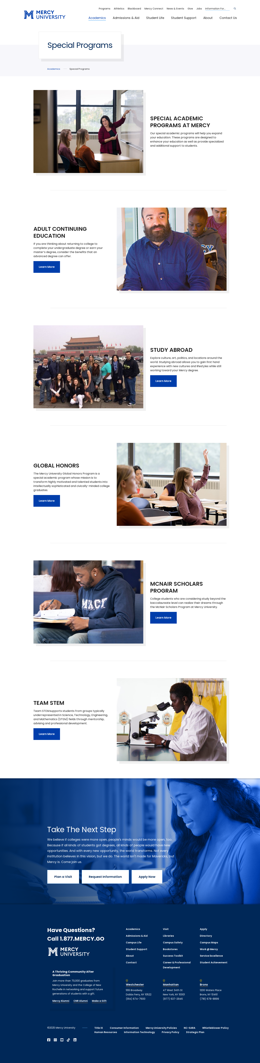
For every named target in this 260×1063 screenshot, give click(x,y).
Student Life (155, 18)
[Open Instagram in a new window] (55, 1040)
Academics (97, 18)
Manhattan (171, 984)
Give (190, 8)
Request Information (105, 877)
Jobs (199, 8)
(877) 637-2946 (173, 999)
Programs (104, 8)
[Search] (234, 8)
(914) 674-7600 (135, 999)
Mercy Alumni (60, 1001)
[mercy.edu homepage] (44, 14)
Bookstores (170, 949)
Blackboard (134, 8)
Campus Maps (209, 942)
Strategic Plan (195, 1032)
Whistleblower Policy (215, 1028)
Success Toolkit (173, 955)
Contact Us (228, 18)
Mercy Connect (153, 8)
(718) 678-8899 (209, 999)
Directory (206, 936)
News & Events (175, 8)
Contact (131, 962)
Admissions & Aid (126, 18)
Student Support (183, 18)
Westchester (135, 984)
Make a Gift (99, 1001)
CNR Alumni (80, 1001)
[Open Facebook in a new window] (48, 1040)
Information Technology (139, 1032)
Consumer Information (124, 1028)
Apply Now (147, 877)
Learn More (47, 267)
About (208, 18)
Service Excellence (211, 955)
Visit (166, 929)
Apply (203, 929)
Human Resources (105, 1032)
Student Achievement (213, 962)
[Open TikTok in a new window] (68, 1040)
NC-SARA (189, 1028)
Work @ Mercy (209, 949)
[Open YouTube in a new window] (61, 1040)
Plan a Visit (63, 877)
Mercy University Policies (161, 1028)
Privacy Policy (170, 1032)
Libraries (168, 936)
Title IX (98, 1028)
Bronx (204, 984)
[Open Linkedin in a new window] (75, 1040)
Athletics (119, 8)
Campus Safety (173, 942)
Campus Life (134, 942)
